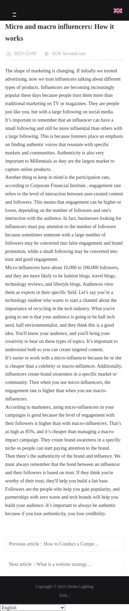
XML (63, 595)
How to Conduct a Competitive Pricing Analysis (71, 544)
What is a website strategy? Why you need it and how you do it (64, 564)
